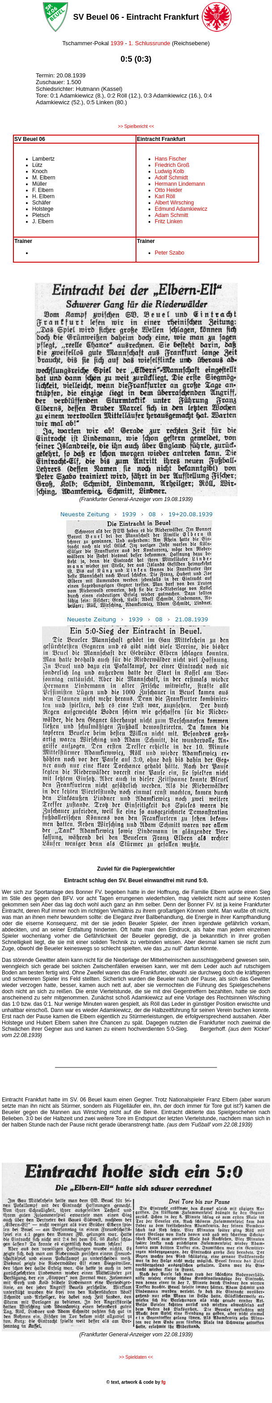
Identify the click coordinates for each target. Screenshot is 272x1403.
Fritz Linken (169, 221)
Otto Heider (168, 190)
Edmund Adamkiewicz (181, 209)
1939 (116, 43)
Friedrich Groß (172, 165)
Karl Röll (165, 196)
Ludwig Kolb (169, 171)
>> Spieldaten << (136, 1357)
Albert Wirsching (174, 203)
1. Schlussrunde (149, 43)
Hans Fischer (171, 159)
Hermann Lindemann (180, 184)
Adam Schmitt (171, 215)
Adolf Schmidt (171, 177)
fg (163, 1382)
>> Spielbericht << (136, 126)
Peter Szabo (169, 253)
